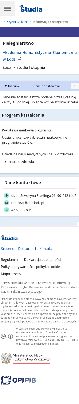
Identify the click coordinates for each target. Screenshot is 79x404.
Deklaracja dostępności (42, 259)
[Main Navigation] (7, 8)
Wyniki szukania (17, 21)
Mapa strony (11, 273)
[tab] (13, 86)
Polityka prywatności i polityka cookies (31, 266)
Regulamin (9, 259)
